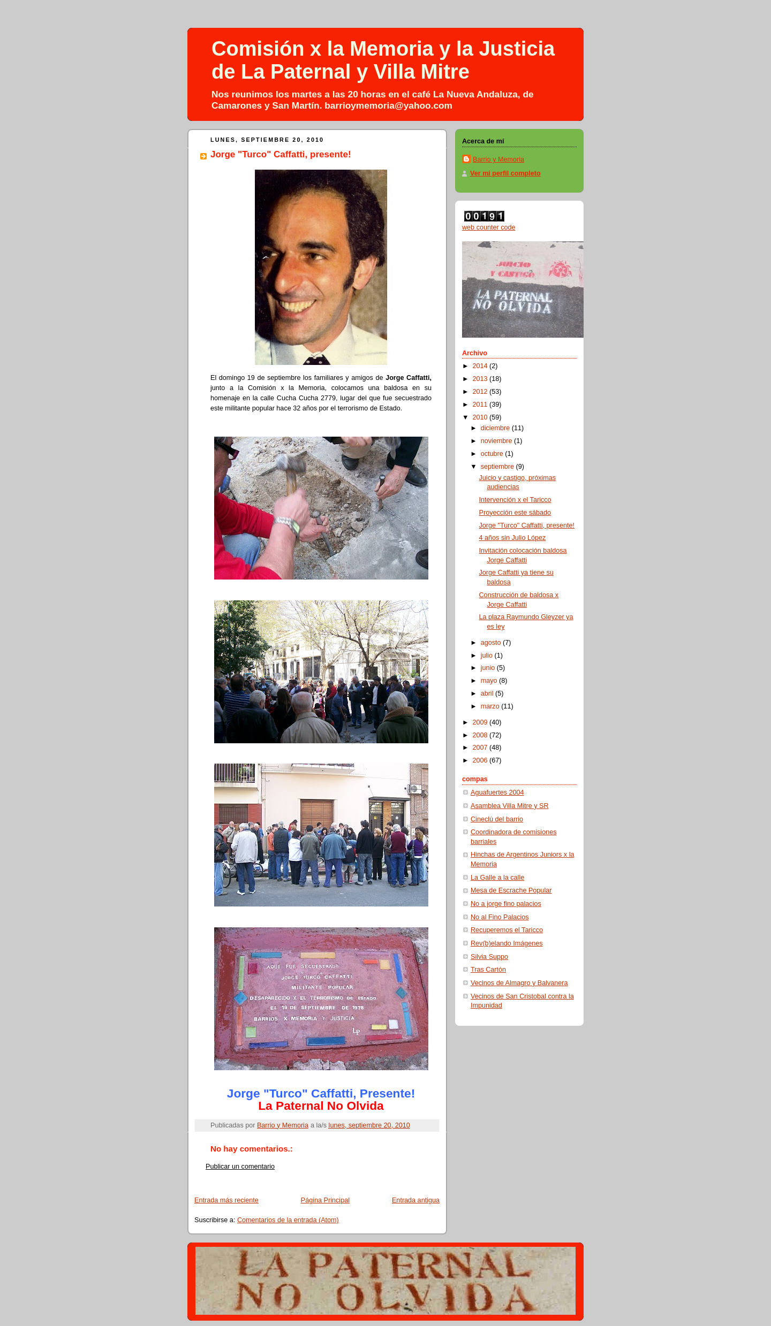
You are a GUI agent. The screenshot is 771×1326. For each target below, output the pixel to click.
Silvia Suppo (489, 957)
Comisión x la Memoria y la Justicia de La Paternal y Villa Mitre (383, 60)
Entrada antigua (416, 1200)
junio (489, 668)
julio (488, 655)
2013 (481, 379)
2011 (481, 404)
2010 (481, 417)
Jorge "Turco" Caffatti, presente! (527, 525)
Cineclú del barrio (497, 819)
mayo (490, 680)
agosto (492, 642)
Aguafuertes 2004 (497, 792)
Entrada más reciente (226, 1200)
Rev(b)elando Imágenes (507, 943)
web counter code (489, 227)
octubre (493, 454)
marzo (491, 706)
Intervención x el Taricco (515, 500)
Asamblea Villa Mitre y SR (510, 806)
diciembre (496, 428)
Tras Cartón (488, 969)
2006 (481, 760)
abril (488, 693)
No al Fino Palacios (500, 917)
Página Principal (325, 1200)
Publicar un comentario (240, 1166)
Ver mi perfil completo (505, 173)
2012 (481, 391)
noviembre (497, 441)
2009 (481, 722)
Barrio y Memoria (498, 159)
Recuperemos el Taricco (507, 930)
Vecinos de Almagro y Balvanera (519, 983)
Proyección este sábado (515, 512)
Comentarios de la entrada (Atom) (288, 1220)
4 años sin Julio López (512, 538)
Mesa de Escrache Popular (511, 890)
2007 (481, 747)
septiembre (498, 466)
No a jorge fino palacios (506, 904)
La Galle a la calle (497, 877)
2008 (481, 735)
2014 (481, 366)
